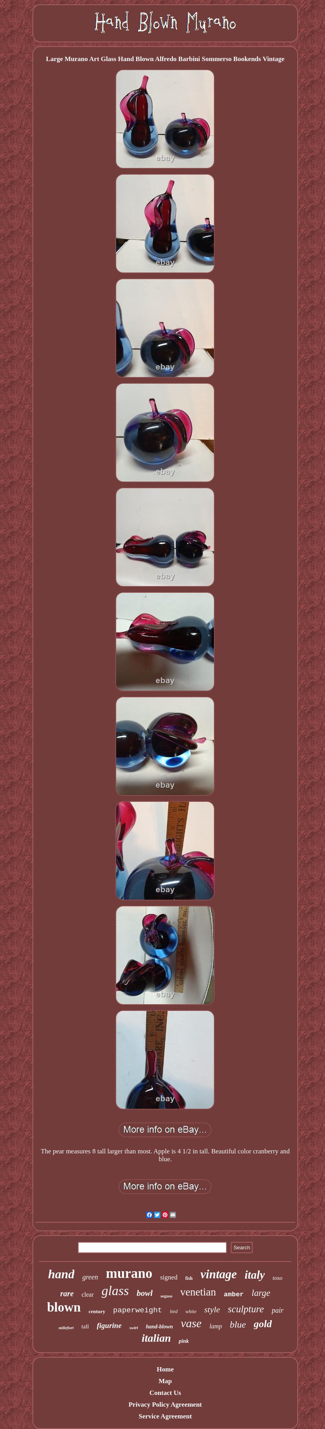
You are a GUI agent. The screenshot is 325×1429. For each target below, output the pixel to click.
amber (234, 1294)
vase (191, 1323)
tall (85, 1326)
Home (165, 1369)
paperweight (137, 1310)
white (190, 1311)
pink (184, 1341)
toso (277, 1278)
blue (238, 1324)
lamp (215, 1326)
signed (168, 1277)
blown (64, 1307)
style (212, 1309)
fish (189, 1278)
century (96, 1311)
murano (129, 1273)
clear (87, 1294)
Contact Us (165, 1393)
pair (278, 1310)
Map (165, 1381)
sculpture (246, 1309)
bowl (144, 1293)
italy (255, 1274)
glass (115, 1290)
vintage (219, 1274)
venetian (198, 1292)
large (260, 1293)
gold (263, 1324)
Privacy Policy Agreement (165, 1404)
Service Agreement (165, 1416)
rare (67, 1293)
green (90, 1277)
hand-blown (159, 1327)
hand (61, 1274)
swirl (133, 1327)
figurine (109, 1325)
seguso (166, 1296)
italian (156, 1338)
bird (174, 1311)
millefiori (66, 1328)
